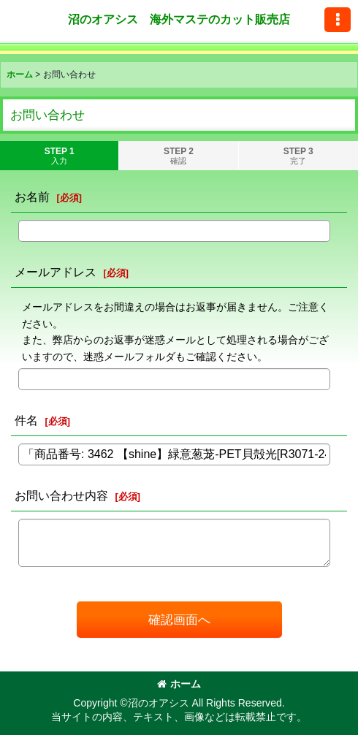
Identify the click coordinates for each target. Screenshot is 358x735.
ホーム (179, 684)
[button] (337, 19)
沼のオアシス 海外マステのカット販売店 (179, 19)
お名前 (32, 196)
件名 (26, 420)
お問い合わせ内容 (61, 495)
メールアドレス (55, 271)
